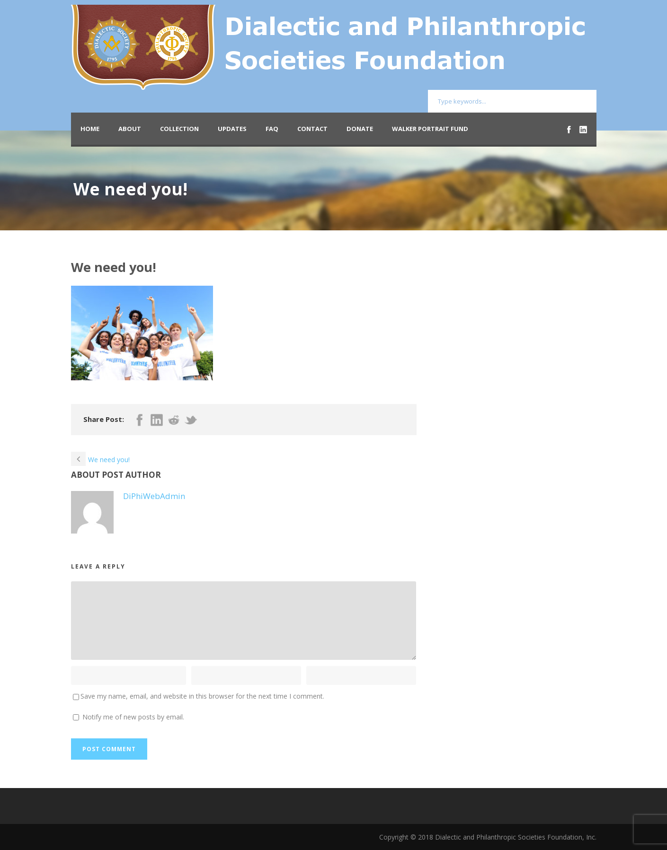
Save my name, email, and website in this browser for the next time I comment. (202, 696)
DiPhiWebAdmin (154, 496)
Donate (360, 128)
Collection (179, 128)
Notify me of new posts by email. (133, 716)
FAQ (272, 128)
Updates (232, 128)
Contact (312, 128)
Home (89, 128)
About (129, 128)
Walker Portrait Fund (430, 128)
